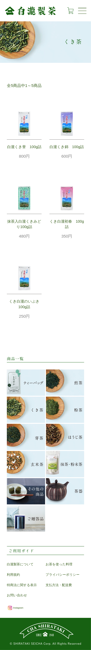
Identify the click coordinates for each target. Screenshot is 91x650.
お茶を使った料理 (59, 564)
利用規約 (13, 574)
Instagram (18, 608)
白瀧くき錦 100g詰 (67, 147)
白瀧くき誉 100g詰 (24, 147)
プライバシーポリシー (62, 574)
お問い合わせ (17, 595)
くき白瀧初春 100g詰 (67, 224)
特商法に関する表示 (22, 585)
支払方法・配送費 (59, 585)
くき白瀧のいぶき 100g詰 (25, 304)
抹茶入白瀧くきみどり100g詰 (24, 224)
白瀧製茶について (20, 564)
